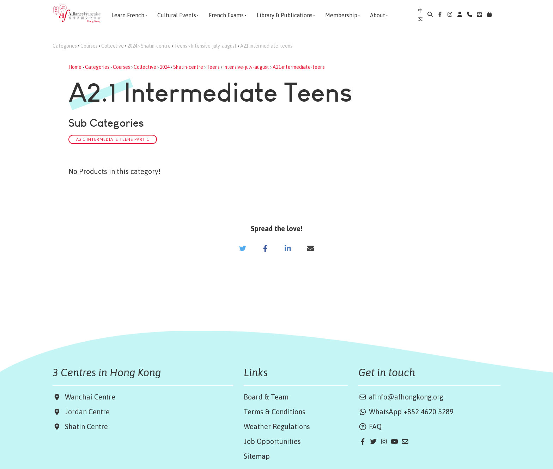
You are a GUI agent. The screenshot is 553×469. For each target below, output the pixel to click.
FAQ (370, 426)
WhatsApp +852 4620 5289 (406, 412)
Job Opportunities (272, 441)
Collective (112, 46)
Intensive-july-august (214, 46)
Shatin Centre (84, 426)
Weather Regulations (277, 426)
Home (74, 67)
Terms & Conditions (274, 412)
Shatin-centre (156, 46)
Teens (180, 46)
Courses (89, 46)
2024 (132, 46)
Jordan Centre (85, 412)
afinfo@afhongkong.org (400, 397)
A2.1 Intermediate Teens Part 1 (112, 139)
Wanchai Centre (91, 397)
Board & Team (266, 397)
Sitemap (257, 456)
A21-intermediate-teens (266, 46)
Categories (65, 46)
